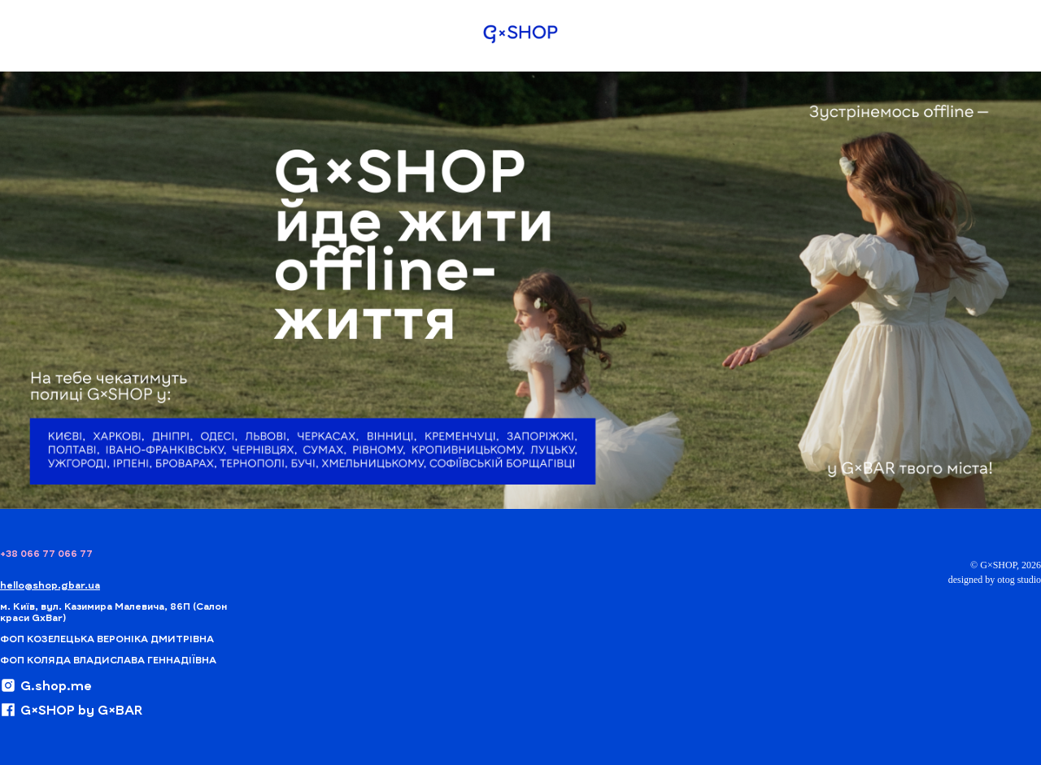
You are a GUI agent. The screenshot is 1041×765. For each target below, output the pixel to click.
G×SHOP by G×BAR (71, 710)
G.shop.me (46, 685)
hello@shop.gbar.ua (50, 584)
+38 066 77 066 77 (46, 553)
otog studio (1019, 579)
